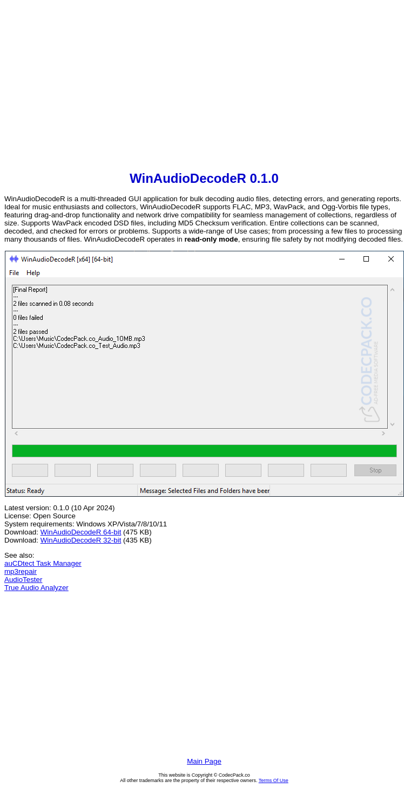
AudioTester (23, 579)
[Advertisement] (204, 86)
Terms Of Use (273, 780)
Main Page (204, 761)
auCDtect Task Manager (43, 563)
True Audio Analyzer (36, 588)
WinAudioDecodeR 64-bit (81, 532)
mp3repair (20, 571)
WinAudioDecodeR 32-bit (81, 540)
